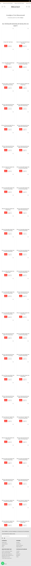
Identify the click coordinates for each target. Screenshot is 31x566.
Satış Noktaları (5, 543)
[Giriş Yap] (27, 7)
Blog (3, 546)
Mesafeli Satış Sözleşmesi (7, 553)
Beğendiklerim (19, 546)
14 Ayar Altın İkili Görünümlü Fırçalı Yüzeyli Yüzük (8, 63)
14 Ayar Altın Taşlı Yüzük (8, 42)
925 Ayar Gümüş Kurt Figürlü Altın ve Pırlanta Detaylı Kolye (8, 417)
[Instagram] (4, 538)
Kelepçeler (18, 553)
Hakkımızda (4, 542)
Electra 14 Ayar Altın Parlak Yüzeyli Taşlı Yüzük (23, 42)
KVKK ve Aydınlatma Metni (7, 551)
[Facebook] (2, 538)
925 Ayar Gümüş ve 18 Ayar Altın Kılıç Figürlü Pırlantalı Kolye (8, 84)
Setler (17, 556)
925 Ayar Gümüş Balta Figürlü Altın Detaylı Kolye (23, 313)
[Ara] (4, 7)
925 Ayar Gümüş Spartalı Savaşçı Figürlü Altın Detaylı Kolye (8, 105)
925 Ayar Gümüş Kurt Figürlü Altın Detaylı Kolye (23, 84)
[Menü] (2, 7)
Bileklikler (18, 555)
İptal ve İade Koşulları (6, 552)
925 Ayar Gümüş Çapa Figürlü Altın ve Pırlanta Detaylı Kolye (8, 251)
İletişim (3, 545)
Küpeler (17, 552)
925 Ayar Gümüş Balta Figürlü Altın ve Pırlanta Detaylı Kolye (23, 63)
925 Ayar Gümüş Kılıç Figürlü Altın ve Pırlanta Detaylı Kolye (8, 126)
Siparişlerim (18, 543)
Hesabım (18, 542)
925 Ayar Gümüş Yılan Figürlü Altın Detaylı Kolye (8, 272)
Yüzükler (18, 551)
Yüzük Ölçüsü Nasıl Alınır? (7, 558)
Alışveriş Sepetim (19, 545)
